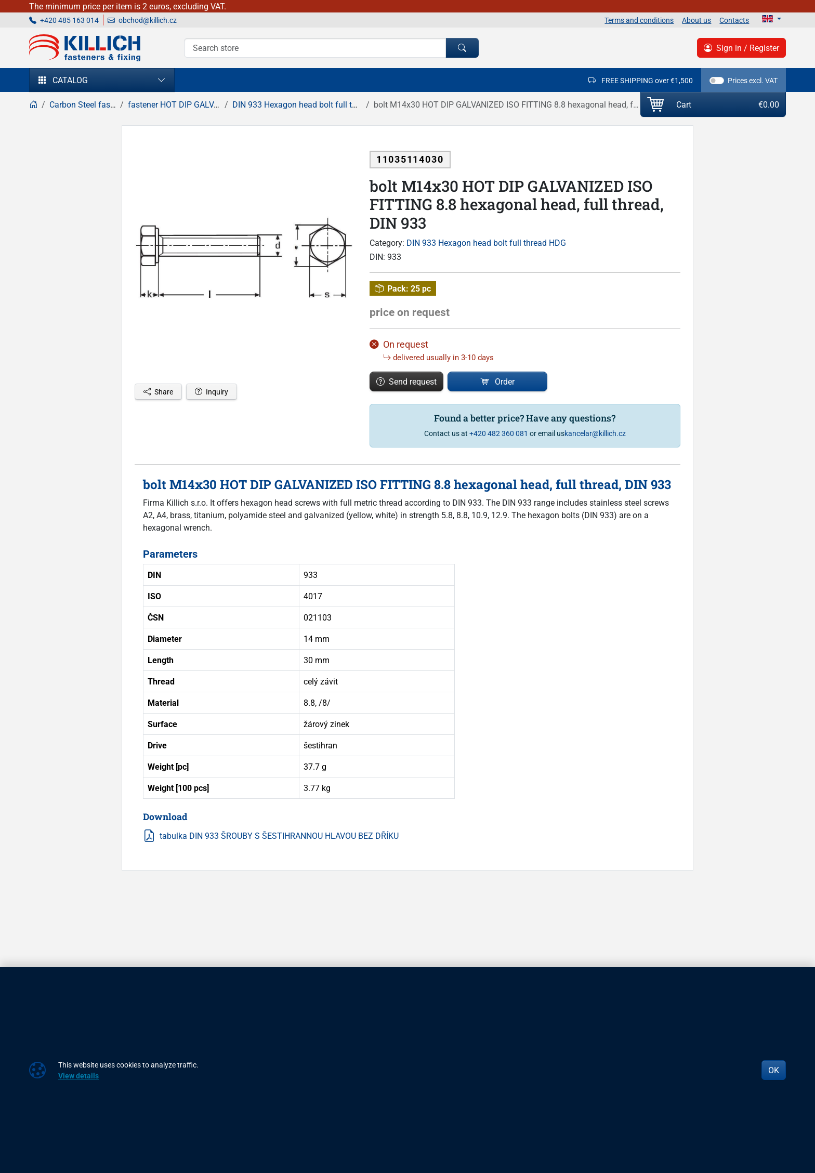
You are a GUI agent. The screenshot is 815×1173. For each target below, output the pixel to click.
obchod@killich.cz (142, 20)
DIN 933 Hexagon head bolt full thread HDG (486, 243)
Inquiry (211, 391)
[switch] (716, 80)
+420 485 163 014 (64, 20)
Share (158, 391)
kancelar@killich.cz (595, 433)
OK (773, 1070)
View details (78, 1075)
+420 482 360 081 (498, 433)
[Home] (33, 104)
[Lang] (771, 19)
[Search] (315, 48)
